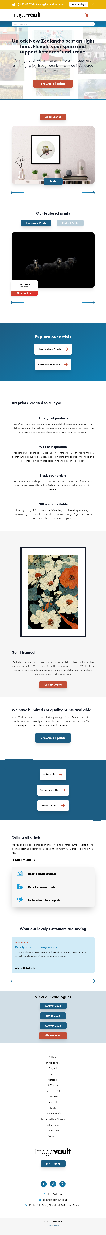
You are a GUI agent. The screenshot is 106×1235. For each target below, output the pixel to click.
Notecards (53, 1079)
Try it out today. (77, 460)
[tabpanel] (53, 155)
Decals (53, 1074)
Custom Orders (53, 684)
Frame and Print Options (53, 1119)
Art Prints (53, 1057)
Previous (17, 192)
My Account (53, 1163)
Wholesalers (53, 1125)
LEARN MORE (23, 860)
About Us (53, 1102)
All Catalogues (53, 1035)
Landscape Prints (36, 223)
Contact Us (53, 1136)
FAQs (53, 1108)
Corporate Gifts (53, 1113)
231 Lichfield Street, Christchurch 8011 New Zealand (53, 1205)
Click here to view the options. (58, 518)
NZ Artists (53, 1085)
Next (89, 192)
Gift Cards (53, 1096)
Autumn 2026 (53, 1005)
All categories (53, 117)
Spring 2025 (53, 1015)
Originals (53, 1068)
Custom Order (53, 1130)
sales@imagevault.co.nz (53, 1199)
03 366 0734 (53, 1194)
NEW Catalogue (79, 4)
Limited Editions (53, 1062)
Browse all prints (53, 83)
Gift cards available (53, 504)
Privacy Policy (53, 1225)
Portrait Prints (70, 223)
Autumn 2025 (53, 1025)
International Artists (53, 1091)
